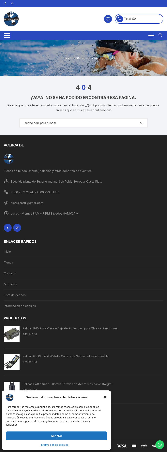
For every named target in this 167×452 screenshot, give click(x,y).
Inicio (7, 251)
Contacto (10, 273)
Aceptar (56, 436)
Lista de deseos (15, 295)
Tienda (8, 262)
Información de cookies (54, 444)
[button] (105, 397)
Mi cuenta (10, 284)
